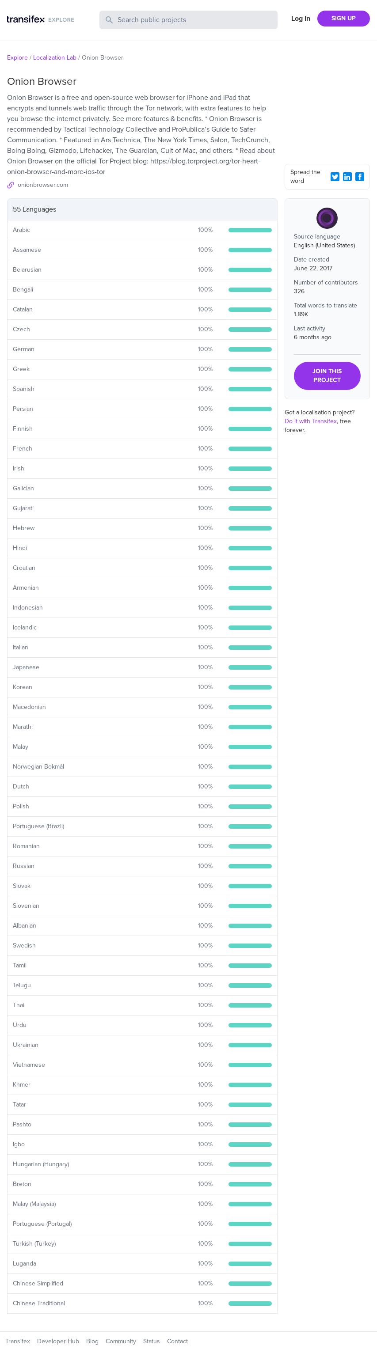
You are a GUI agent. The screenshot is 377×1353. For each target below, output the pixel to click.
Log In (300, 18)
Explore (17, 57)
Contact (177, 1341)
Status (151, 1341)
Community (121, 1341)
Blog (92, 1341)
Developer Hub (58, 1341)
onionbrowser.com (43, 185)
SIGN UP (343, 18)
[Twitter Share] (335, 177)
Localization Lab (54, 57)
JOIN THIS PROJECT (327, 376)
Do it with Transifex (311, 421)
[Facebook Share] (360, 177)
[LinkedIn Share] (347, 177)
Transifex (17, 1341)
